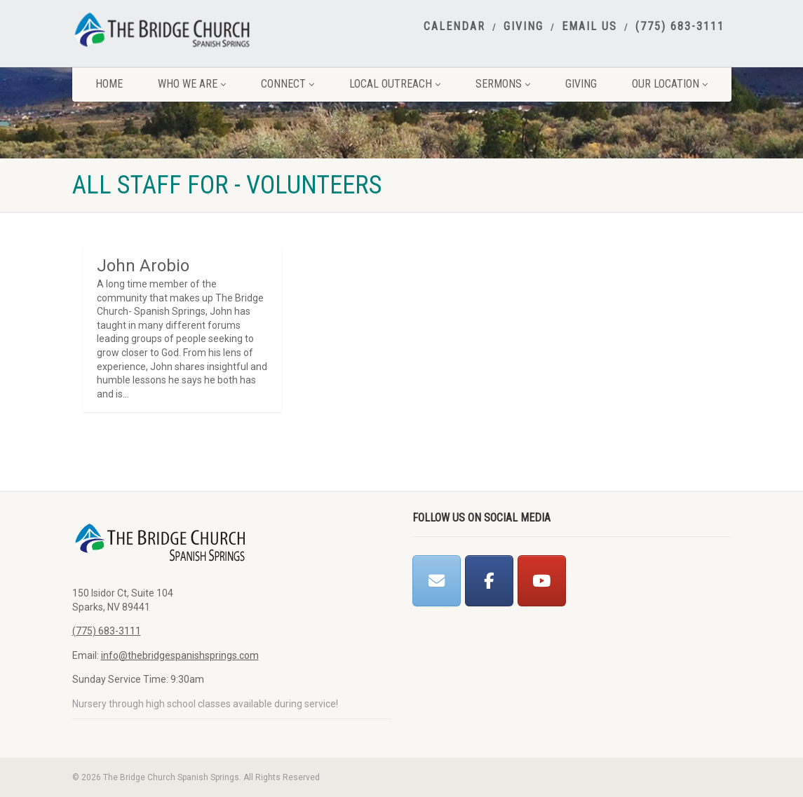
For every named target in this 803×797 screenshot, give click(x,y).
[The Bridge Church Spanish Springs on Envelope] (436, 580)
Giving (524, 26)
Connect (287, 83)
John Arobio (143, 265)
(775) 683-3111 (679, 26)
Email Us (589, 26)
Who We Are (192, 83)
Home (109, 83)
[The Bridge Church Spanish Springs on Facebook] (489, 580)
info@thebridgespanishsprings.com (180, 655)
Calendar (454, 26)
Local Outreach (394, 83)
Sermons (502, 83)
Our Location (670, 83)
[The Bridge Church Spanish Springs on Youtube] (542, 580)
